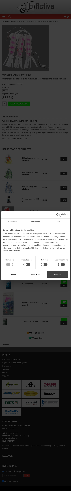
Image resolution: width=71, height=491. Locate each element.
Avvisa (13, 274)
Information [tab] (36, 222)
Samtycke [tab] (12, 222)
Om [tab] (58, 222)
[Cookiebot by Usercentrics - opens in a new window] (58, 215)
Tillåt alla (57, 274)
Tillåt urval (35, 274)
